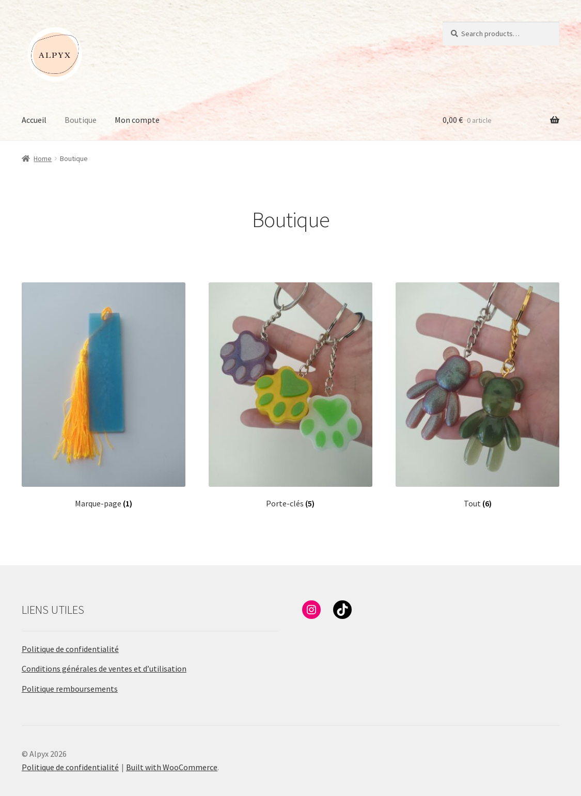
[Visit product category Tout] (477, 395)
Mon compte (137, 120)
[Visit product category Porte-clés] (290, 395)
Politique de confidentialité (70, 649)
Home (43, 158)
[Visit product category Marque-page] (103, 395)
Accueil (34, 120)
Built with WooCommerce (171, 767)
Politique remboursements (70, 688)
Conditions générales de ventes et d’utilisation (104, 668)
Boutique (81, 120)
